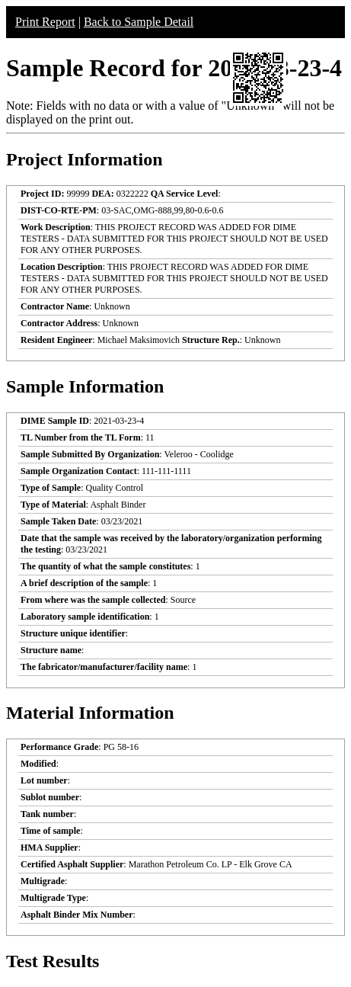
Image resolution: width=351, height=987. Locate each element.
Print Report (45, 21)
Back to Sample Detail (138, 21)
